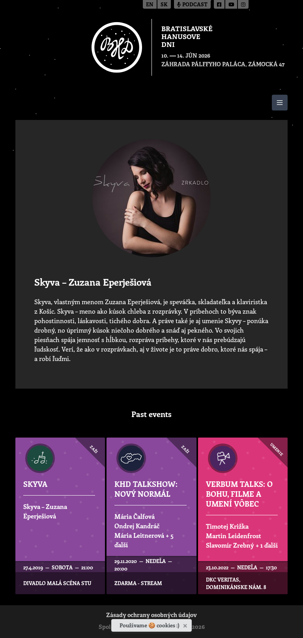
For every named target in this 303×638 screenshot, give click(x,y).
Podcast (192, 4)
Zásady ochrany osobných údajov (151, 616)
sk (164, 4)
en (149, 4)
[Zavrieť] (186, 624)
